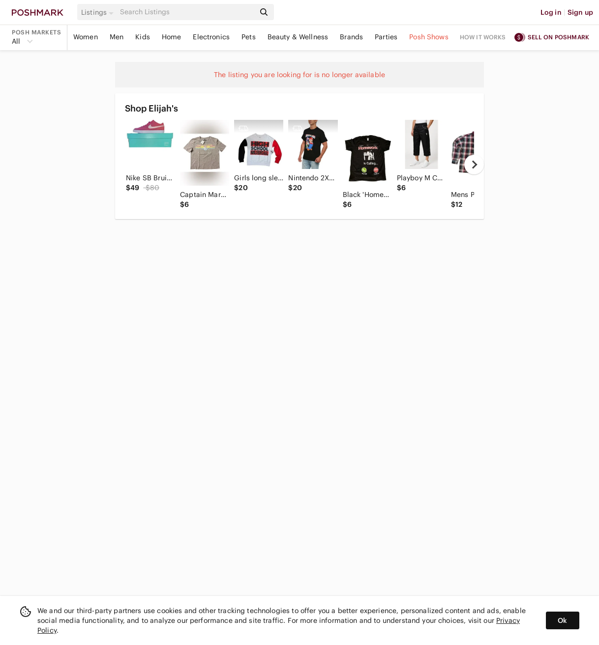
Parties (386, 36)
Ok (562, 620)
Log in (551, 12)
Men (116, 36)
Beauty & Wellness (298, 36)
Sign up (580, 12)
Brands (351, 36)
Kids (142, 36)
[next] (474, 164)
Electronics (211, 36)
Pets (248, 36)
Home (171, 36)
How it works (483, 37)
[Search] (186, 12)
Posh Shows (429, 36)
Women (85, 36)
